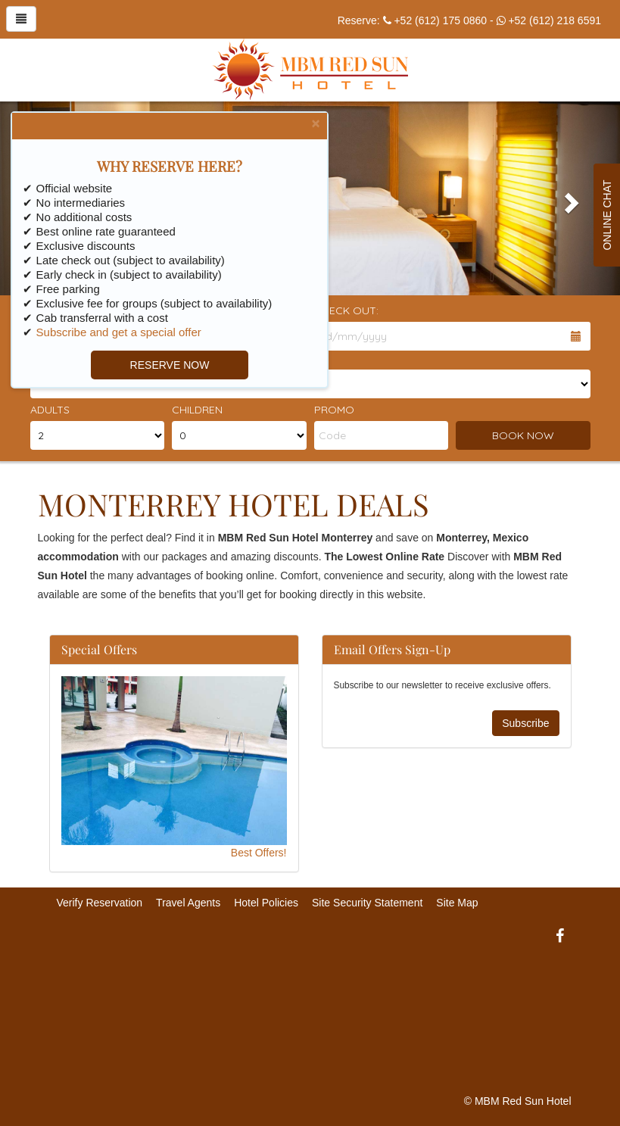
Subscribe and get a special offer (114, 332)
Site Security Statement (367, 903)
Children (197, 409)
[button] (573, 198)
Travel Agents (188, 903)
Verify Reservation (100, 903)
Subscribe (525, 723)
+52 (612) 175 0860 (440, 20)
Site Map (457, 903)
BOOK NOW (523, 435)
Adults (50, 409)
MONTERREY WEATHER (310, 1004)
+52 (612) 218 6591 (554, 20)
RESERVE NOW (165, 365)
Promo (334, 409)
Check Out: (346, 310)
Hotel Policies (266, 903)
